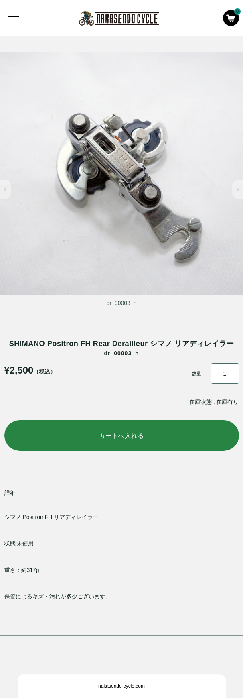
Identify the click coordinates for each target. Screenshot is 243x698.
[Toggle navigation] (12, 18)
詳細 (10, 493)
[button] (5, 189)
